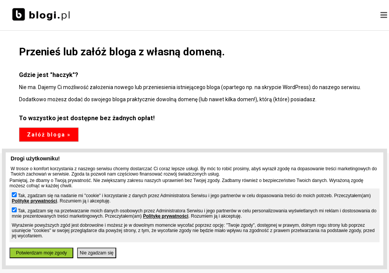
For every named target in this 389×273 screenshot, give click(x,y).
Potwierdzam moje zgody (41, 253)
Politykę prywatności (34, 201)
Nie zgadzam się (97, 253)
